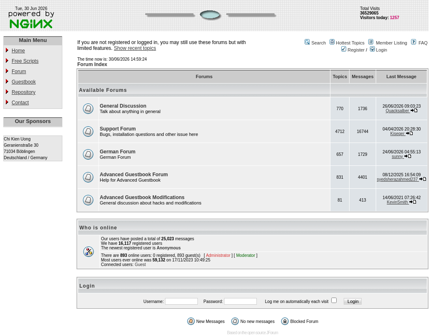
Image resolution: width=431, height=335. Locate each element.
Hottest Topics (350, 42)
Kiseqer (398, 133)
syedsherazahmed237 (398, 179)
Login (378, 49)
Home (18, 51)
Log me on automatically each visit (297, 301)
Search (318, 42)
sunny (398, 156)
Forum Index (92, 64)
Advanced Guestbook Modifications (142, 197)
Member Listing (391, 42)
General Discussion (123, 106)
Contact (20, 103)
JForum (272, 332)
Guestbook (24, 82)
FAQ (423, 42)
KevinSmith (398, 202)
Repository (23, 92)
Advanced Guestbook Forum (134, 174)
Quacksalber (398, 110)
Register (353, 49)
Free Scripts (25, 61)
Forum (19, 71)
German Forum (117, 152)
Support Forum (118, 129)
